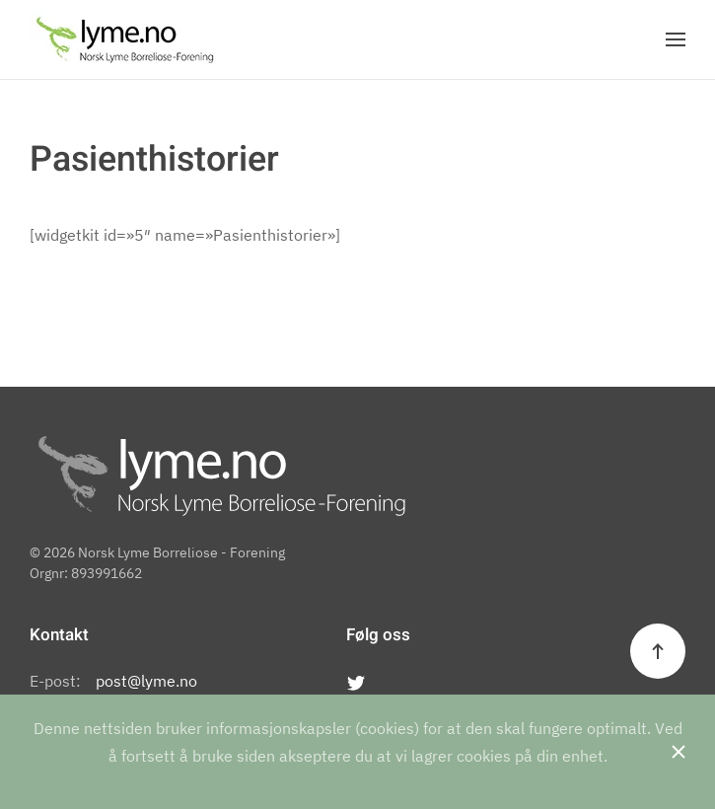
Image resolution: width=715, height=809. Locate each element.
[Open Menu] (675, 39)
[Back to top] (657, 651)
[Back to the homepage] (125, 39)
